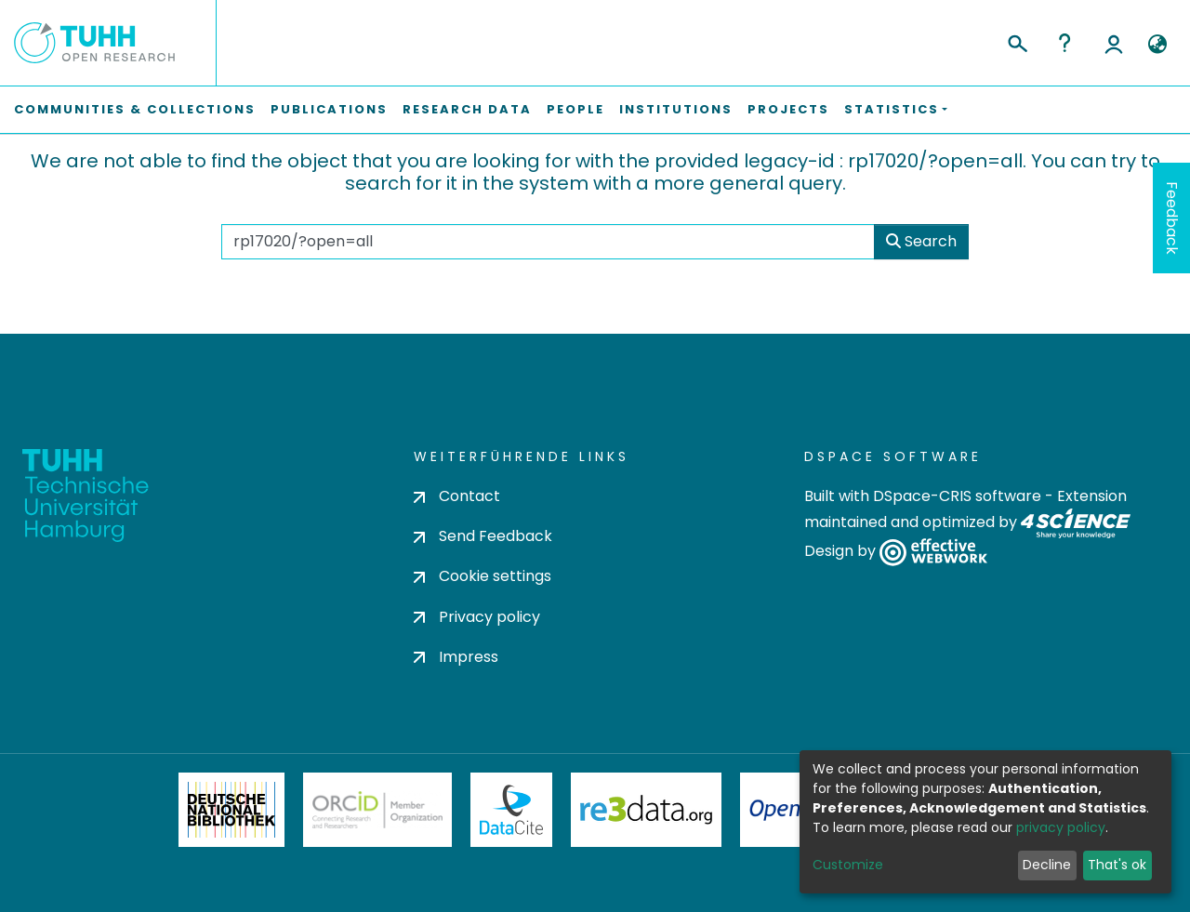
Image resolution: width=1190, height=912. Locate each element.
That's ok (1117, 864)
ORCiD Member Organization (377, 809)
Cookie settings (482, 576)
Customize (848, 864)
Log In (1114, 43)
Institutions (676, 109)
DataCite (512, 810)
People (575, 109)
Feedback (1172, 218)
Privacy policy (477, 617)
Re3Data (646, 809)
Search (921, 241)
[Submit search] (1016, 41)
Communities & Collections (135, 109)
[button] (1157, 44)
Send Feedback (483, 536)
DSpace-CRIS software (957, 496)
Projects (788, 109)
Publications (329, 109)
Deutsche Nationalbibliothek (231, 810)
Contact (457, 496)
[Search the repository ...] (547, 241)
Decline (1047, 864)
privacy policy (1060, 827)
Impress (456, 656)
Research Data (467, 109)
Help (1064, 43)
